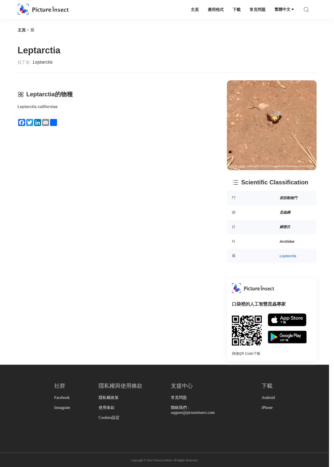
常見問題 (258, 9)
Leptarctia (288, 256)
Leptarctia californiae (38, 107)
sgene (137, 76)
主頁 (195, 9)
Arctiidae (287, 241)
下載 (237, 9)
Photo (126, 76)
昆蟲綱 (285, 212)
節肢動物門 (288, 198)
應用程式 (216, 9)
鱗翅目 (285, 227)
